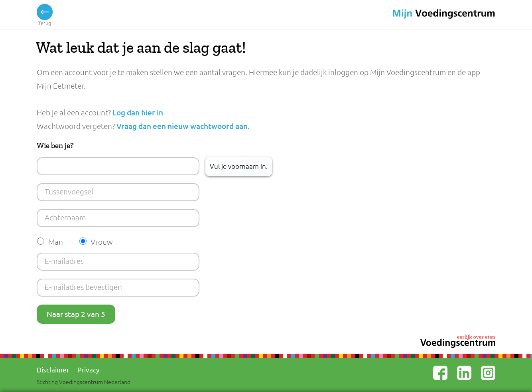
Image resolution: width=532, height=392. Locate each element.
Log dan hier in (137, 112)
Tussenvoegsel (69, 191)
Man (55, 241)
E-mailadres (64, 260)
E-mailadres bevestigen (83, 286)
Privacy (88, 369)
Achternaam (65, 217)
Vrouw (102, 241)
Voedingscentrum (431, 14)
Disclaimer (53, 369)
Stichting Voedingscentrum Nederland (83, 382)
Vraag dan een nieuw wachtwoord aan (182, 126)
